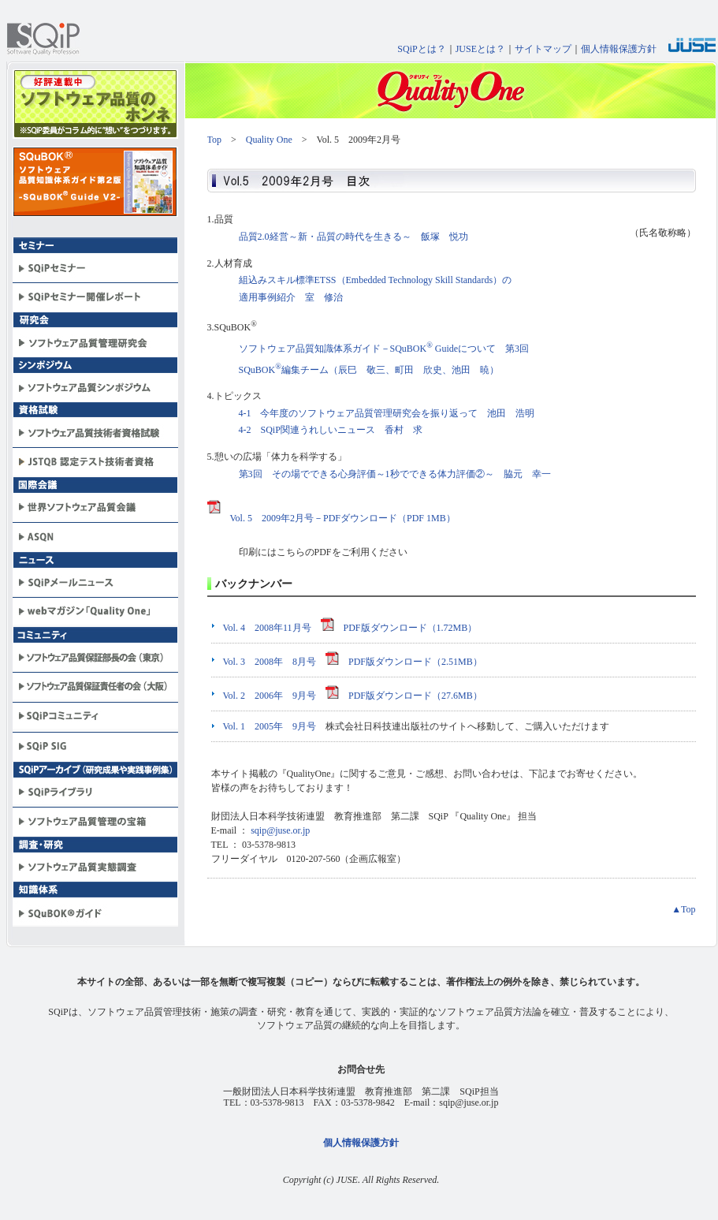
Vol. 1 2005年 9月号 (269, 726)
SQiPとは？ (421, 48)
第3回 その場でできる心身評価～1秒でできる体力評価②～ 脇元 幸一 (395, 473)
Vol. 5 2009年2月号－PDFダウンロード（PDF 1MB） (331, 518)
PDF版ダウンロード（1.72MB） (399, 627)
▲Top (683, 909)
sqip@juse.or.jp (280, 830)
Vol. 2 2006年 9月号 (269, 695)
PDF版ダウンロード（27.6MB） (404, 695)
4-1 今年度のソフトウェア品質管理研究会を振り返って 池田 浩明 (387, 413)
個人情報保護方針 (619, 48)
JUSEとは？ (480, 48)
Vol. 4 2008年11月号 (267, 627)
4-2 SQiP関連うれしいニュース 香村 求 (330, 429)
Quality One (269, 139)
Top (214, 139)
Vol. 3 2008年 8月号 (269, 661)
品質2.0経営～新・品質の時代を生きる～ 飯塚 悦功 (353, 236)
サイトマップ (543, 48)
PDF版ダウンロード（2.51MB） (404, 661)
